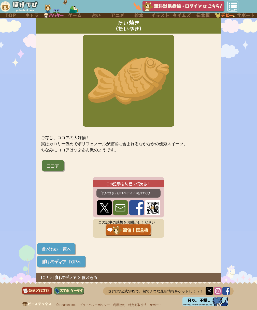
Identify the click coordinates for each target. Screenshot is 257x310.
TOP (44, 277)
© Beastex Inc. (66, 305)
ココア (53, 165)
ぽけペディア (65, 277)
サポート (156, 305)
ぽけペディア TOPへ (61, 261)
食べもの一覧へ (56, 248)
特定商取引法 (137, 305)
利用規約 (119, 305)
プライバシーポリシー (94, 305)
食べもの (89, 277)
